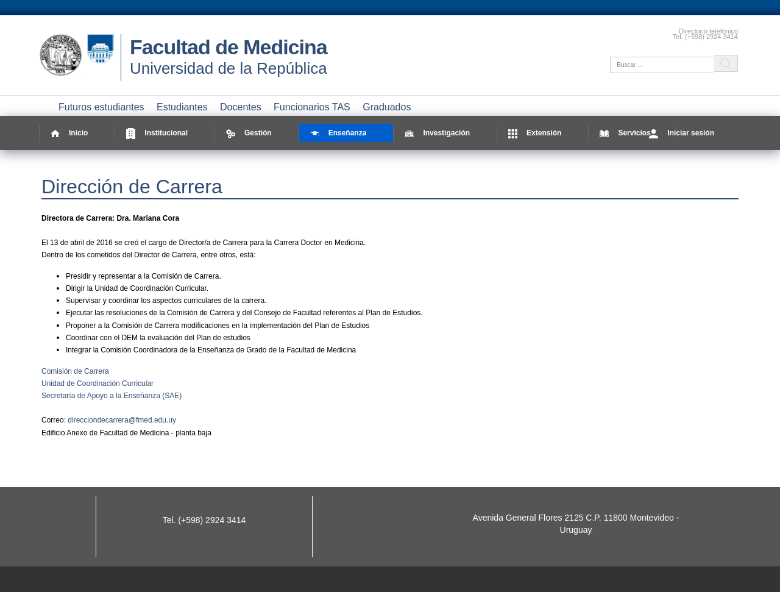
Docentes (240, 107)
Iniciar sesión (681, 133)
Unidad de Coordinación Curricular (97, 383)
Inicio (69, 133)
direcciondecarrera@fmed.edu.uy (122, 420)
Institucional (157, 133)
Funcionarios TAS (312, 107)
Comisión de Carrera (75, 371)
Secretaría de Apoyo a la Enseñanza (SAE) (111, 395)
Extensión (534, 133)
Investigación (437, 133)
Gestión (249, 133)
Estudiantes (182, 107)
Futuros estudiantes (101, 107)
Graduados (387, 107)
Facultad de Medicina (228, 47)
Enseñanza (338, 133)
